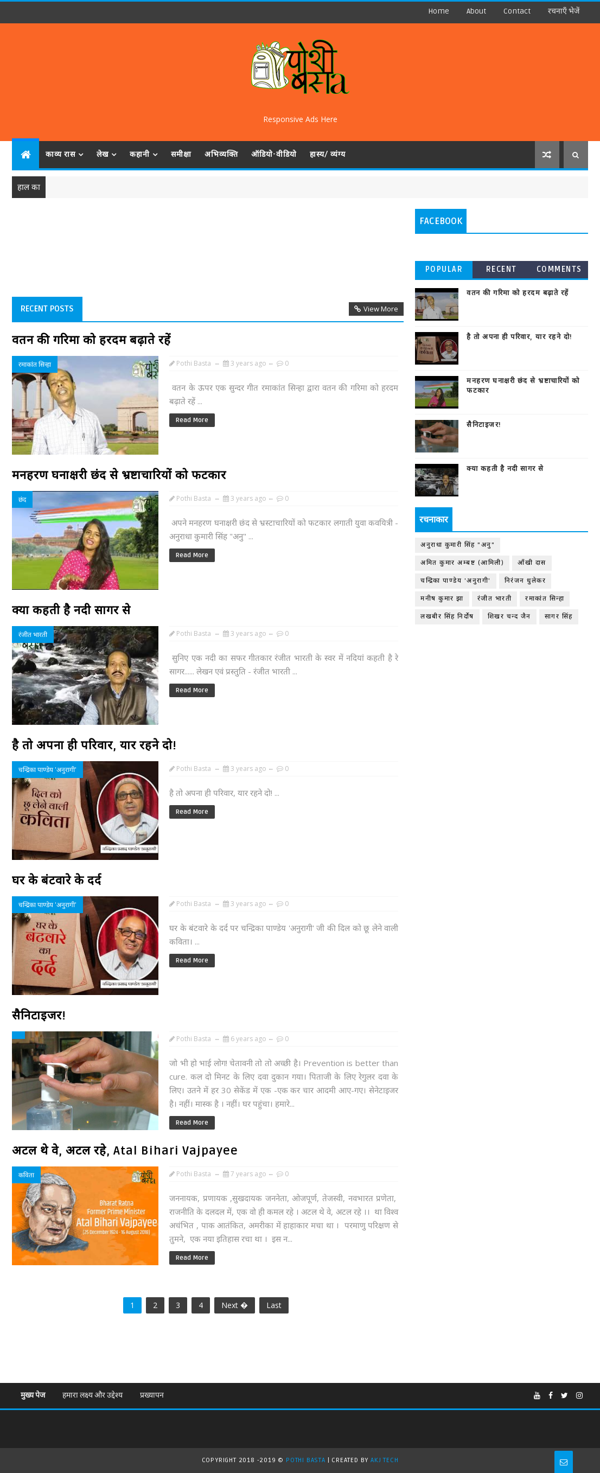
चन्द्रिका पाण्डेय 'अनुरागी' (47, 769)
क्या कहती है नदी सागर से (71, 610)
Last (274, 1305)
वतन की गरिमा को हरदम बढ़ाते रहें (91, 340)
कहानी (140, 154)
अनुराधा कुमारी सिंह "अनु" (457, 545)
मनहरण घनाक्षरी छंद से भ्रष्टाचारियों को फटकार (119, 475)
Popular (444, 269)
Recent (501, 269)
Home (438, 11)
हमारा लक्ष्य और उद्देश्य (92, 1395)
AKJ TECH (384, 1460)
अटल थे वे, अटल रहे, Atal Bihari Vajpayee (125, 1151)
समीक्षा (181, 154)
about (476, 11)
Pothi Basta (307, 1460)
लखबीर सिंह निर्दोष (447, 617)
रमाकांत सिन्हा (34, 364)
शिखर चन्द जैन (509, 617)
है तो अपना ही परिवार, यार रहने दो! (94, 745)
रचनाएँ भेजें (563, 11)
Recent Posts (47, 309)
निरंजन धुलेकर (525, 581)
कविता (26, 1174)
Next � (234, 1305)
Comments (559, 269)
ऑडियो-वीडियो (274, 154)
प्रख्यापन (152, 1395)
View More (380, 309)
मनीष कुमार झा (442, 599)
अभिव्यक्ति (221, 154)
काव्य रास (60, 154)
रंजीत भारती (32, 634)
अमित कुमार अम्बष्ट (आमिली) (462, 563)
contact (517, 11)
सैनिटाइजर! (39, 1016)
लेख (102, 154)
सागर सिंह (559, 617)
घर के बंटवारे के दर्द (56, 880)
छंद (22, 499)
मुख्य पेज (33, 1395)
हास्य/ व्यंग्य (328, 154)
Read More (192, 420)
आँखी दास (532, 563)
